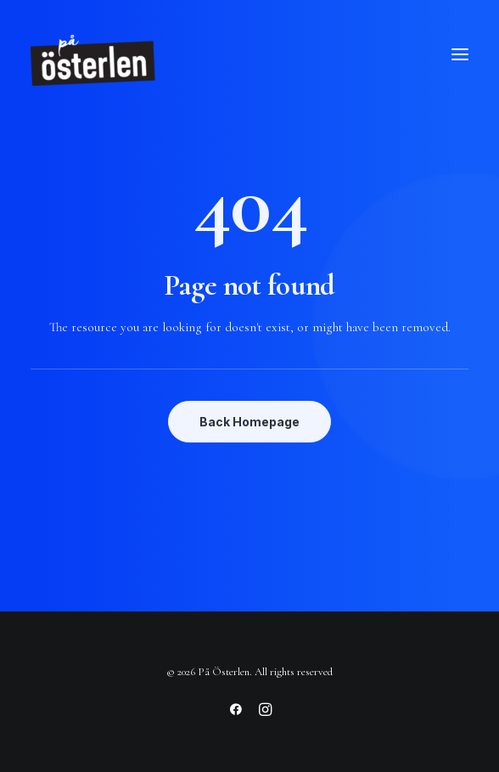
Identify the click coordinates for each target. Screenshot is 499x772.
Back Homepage (249, 421)
